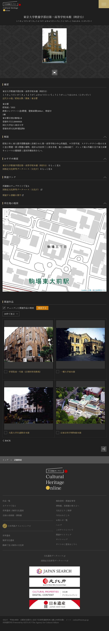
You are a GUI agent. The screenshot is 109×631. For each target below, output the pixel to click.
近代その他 (8, 98)
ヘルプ (59, 525)
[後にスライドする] (102, 441)
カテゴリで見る (9, 505)
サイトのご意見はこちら (66, 544)
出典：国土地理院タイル (97, 290)
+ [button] (7, 212)
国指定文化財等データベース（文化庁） (21, 168)
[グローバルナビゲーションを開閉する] (104, 4)
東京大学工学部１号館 (19, 432)
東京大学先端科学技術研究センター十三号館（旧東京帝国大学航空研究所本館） (29, 373)
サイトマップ (62, 539)
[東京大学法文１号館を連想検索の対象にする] (57, 371)
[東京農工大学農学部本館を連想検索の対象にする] (57, 432)
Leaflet (84, 290)
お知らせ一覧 (62, 520)
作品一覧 (6, 500)
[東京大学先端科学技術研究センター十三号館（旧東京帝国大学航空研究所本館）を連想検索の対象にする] (5, 371)
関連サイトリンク (63, 534)
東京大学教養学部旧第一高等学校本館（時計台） (25, 165)
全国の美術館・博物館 (12, 515)
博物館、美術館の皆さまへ (67, 505)
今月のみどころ (62, 515)
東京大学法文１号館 (70, 371)
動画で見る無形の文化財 (13, 545)
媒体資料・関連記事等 (65, 500)
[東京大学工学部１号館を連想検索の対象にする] (5, 432)
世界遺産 (6, 535)
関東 (27, 98)
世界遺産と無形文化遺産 (13, 510)
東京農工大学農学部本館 (72, 432)
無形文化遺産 (8, 540)
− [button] (7, 216)
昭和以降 (19, 98)
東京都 (34, 98)
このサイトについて (64, 529)
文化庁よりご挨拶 (63, 510)
